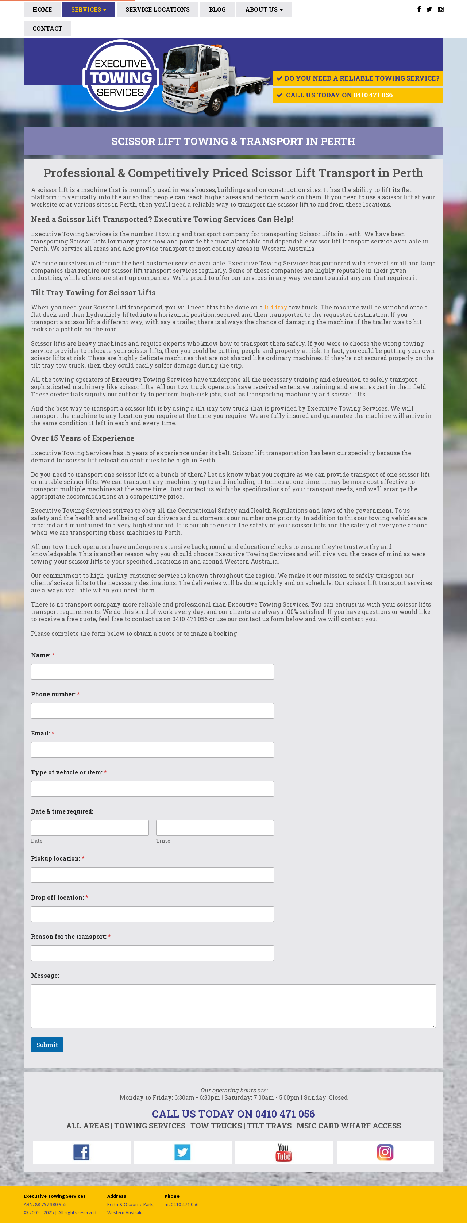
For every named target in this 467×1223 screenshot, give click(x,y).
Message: (45, 975)
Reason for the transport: (71, 936)
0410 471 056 (373, 95)
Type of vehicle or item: (69, 772)
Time (163, 841)
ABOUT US (264, 9)
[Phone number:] (152, 711)
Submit (47, 1045)
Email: (42, 733)
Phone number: (55, 694)
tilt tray (275, 307)
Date (37, 841)
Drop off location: (59, 897)
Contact (47, 28)
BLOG (217, 9)
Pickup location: (58, 858)
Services (88, 9)
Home (42, 9)
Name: (43, 654)
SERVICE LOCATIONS (158, 9)
